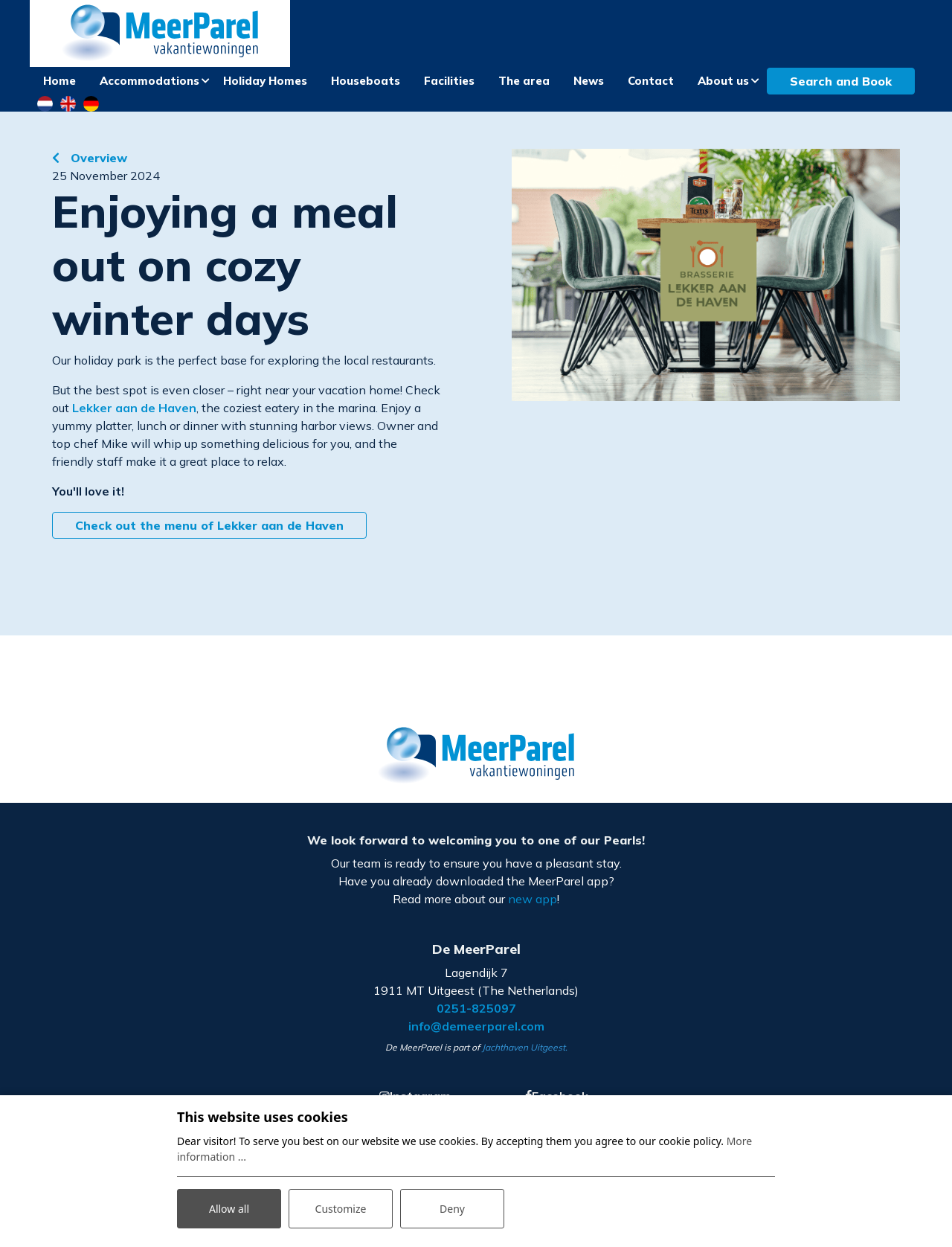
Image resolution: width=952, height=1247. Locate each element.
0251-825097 (476, 1008)
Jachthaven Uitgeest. (524, 1047)
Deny (452, 1209)
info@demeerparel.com (476, 1026)
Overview (97, 157)
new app (532, 898)
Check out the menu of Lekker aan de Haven (209, 525)
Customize (341, 1209)
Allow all (229, 1209)
